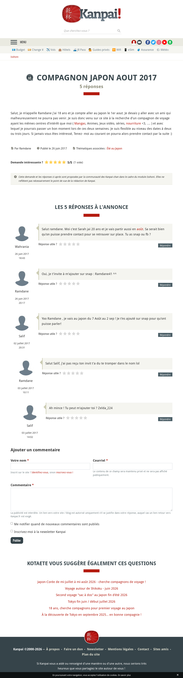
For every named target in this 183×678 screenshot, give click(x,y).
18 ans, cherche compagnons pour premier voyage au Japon (91, 608)
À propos (53, 649)
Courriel (100, 460)
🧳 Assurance (145, 50)
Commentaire (22, 485)
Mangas (79, 123)
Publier (17, 540)
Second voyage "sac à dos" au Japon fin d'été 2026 (91, 595)
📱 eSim (129, 50)
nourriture (133, 123)
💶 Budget (18, 50)
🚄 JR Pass (79, 50)
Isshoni (14, 56)
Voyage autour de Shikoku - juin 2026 (91, 588)
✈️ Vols (50, 50)
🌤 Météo (163, 50)
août (140, 229)
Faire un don (73, 649)
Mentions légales (120, 649)
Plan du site (91, 654)
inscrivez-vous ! (64, 472)
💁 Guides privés (99, 50)
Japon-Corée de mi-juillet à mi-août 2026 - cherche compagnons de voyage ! (91, 582)
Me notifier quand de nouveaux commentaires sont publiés (56, 524)
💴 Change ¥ (35, 50)
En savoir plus (124, 675)
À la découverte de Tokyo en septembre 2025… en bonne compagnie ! (91, 614)
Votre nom (20, 460)
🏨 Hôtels (64, 50)
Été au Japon (114, 148)
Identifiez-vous (40, 472)
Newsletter (95, 649)
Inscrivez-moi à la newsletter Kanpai (40, 532)
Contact (143, 649)
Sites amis (161, 649)
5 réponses (91, 86)
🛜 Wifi (116, 50)
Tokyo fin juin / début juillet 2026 (91, 601)
